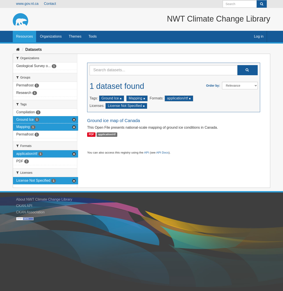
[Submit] (262, 4)
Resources (24, 36)
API (146, 152)
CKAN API (24, 206)
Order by (212, 85)
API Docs (162, 152)
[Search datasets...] (163, 70)
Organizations (51, 36)
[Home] (18, 49)
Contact (50, 3)
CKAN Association (30, 212)
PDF (91, 134)
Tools (92, 36)
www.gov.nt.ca (27, 3)
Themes (75, 36)
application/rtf (107, 134)
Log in (259, 36)
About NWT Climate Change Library (44, 199)
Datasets (33, 49)
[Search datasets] (245, 4)
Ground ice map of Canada (113, 120)
